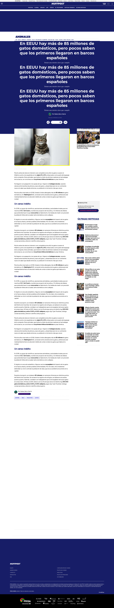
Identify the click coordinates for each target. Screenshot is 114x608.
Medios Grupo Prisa (25, 604)
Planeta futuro (77, 601)
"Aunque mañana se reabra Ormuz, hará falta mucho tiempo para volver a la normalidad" (91, 325)
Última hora (104, 4)
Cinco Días (60, 601)
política (30, 7)
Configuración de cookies (63, 568)
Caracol (84, 599)
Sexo (72, 39)
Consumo (28, 39)
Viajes (33, 39)
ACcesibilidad (60, 576)
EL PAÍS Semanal (71, 601)
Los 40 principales (47, 599)
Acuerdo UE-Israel (53, 1)
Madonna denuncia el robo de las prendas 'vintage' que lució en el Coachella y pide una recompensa (92, 238)
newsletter (13, 574)
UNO (50, 601)
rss (11, 576)
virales (42, 7)
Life (16, 39)
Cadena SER (68, 599)
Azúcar (87, 1)
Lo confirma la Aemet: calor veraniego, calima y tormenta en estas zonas (92, 286)
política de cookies (62, 570)
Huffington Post (42, 601)
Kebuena (83, 601)
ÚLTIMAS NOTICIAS (81, 7)
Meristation (80, 603)
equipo (11, 568)
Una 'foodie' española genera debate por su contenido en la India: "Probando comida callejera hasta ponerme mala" (91, 298)
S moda (66, 603)
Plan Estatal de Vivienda (42, 1)
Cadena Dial (66, 601)
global (37, 7)
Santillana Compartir (62, 599)
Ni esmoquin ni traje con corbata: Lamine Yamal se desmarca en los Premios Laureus (92, 227)
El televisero (59, 7)
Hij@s (56, 39)
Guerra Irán (25, 1)
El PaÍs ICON (60, 603)
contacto (12, 572)
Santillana (54, 599)
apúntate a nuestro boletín (88, 210)
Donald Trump (32, 1)
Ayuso (65, 1)
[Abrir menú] (2, 4)
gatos (37, 398)
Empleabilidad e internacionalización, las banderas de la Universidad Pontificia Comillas (88, 146)
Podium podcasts (54, 603)
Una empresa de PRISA (25, 600)
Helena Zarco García (60, 114)
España (17, 398)
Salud (19, 39)
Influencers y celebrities (41, 39)
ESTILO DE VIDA (51, 39)
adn (78, 599)
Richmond (39, 603)
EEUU (23, 398)
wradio (54, 601)
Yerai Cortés (77, 1)
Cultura (61, 39)
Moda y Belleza (67, 39)
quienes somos (13, 570)
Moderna (46, 603)
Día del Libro (93, 1)
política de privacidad (62, 574)
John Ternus (70, 1)
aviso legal (60, 572)
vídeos (52, 7)
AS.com (73, 599)
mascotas (30, 398)
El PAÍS (40, 599)
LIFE (47, 7)
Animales (23, 37)
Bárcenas (60, 1)
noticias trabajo (70, 7)
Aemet (83, 1)
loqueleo (73, 603)
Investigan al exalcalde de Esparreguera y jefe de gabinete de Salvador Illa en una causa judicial (92, 249)
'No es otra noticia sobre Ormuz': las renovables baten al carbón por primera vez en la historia (92, 261)
